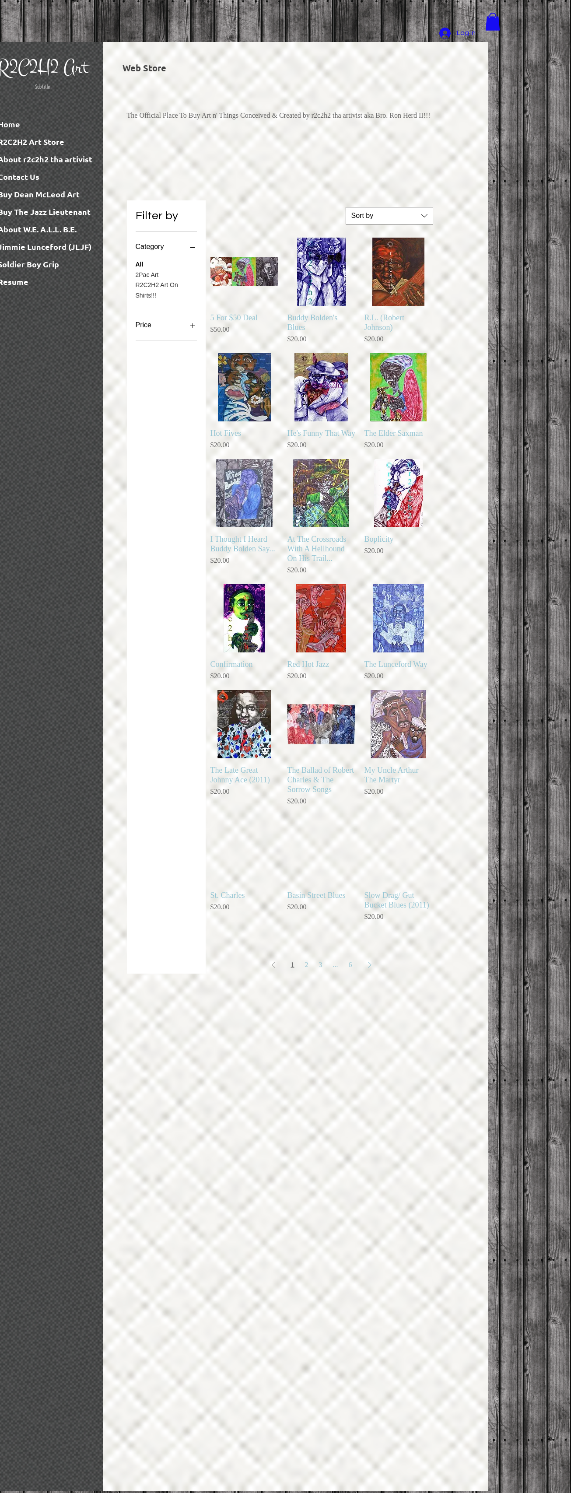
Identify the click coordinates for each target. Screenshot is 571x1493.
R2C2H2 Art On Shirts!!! (157, 289)
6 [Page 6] (350, 964)
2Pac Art (147, 274)
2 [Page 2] (306, 964)
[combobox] (389, 215)
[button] (492, 22)
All (140, 263)
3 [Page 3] (320, 964)
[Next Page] (369, 965)
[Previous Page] (273, 965)
